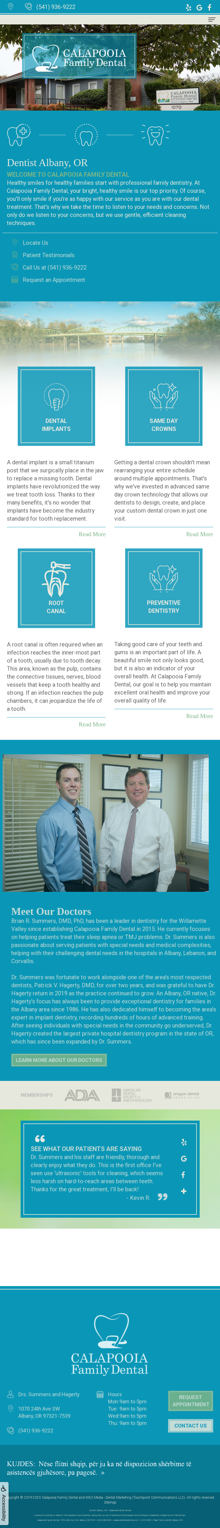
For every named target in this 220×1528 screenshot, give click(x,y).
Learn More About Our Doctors (78, 1060)
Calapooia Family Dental (60, 1498)
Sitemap (110, 1502)
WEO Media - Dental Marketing (108, 1498)
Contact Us (190, 1445)
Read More (92, 724)
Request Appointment (191, 1420)
